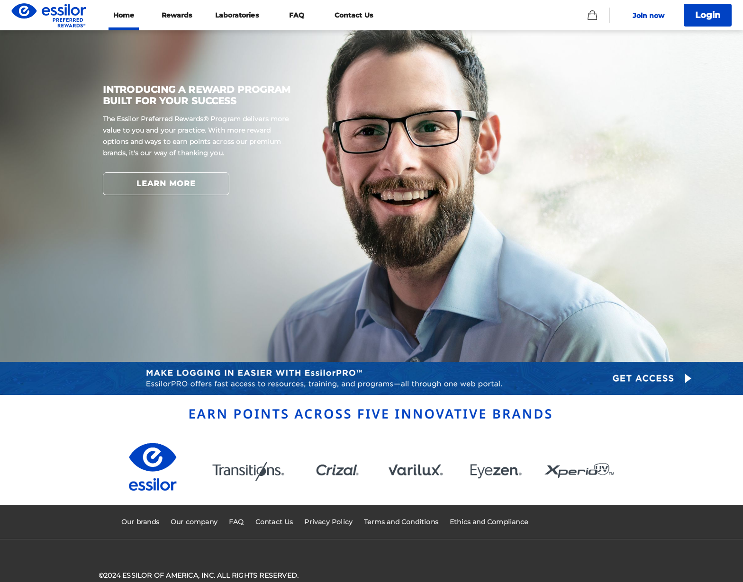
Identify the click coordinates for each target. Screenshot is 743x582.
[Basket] (592, 15)
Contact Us (274, 522)
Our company (194, 522)
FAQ (236, 522)
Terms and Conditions (401, 522)
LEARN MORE (166, 183)
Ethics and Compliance (489, 522)
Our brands (140, 522)
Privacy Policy (328, 522)
